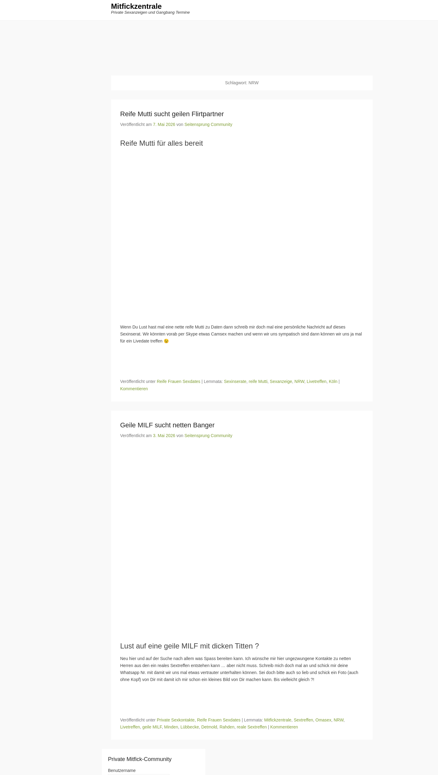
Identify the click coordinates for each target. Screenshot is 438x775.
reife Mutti (258, 382)
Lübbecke (189, 728)
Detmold (209, 728)
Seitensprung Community (208, 125)
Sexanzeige (281, 382)
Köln (333, 382)
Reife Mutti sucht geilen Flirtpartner (172, 115)
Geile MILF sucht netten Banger (167, 426)
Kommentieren (134, 389)
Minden (171, 728)
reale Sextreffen (252, 728)
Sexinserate (235, 382)
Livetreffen (316, 382)
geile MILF (152, 728)
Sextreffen (303, 721)
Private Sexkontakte (176, 721)
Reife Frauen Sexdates (178, 382)
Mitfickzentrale (136, 8)
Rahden (227, 728)
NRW (299, 382)
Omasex (323, 721)
